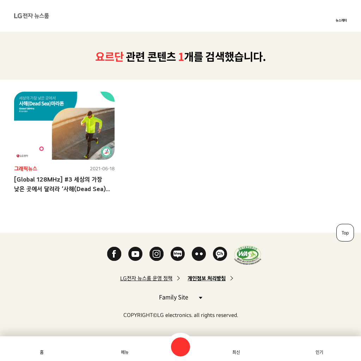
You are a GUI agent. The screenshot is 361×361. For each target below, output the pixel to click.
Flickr (199, 254)
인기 (319, 352)
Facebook (114, 254)
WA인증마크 (247, 255)
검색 (180, 346)
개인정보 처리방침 (207, 278)
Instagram (156, 254)
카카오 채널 (220, 254)
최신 (236, 352)
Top (345, 232)
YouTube (135, 254)
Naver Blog (178, 254)
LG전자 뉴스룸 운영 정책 (146, 278)
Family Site (180, 296)
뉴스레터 (341, 20)
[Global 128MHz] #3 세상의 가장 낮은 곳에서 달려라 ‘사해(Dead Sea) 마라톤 (60, 189)
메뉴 (125, 352)
